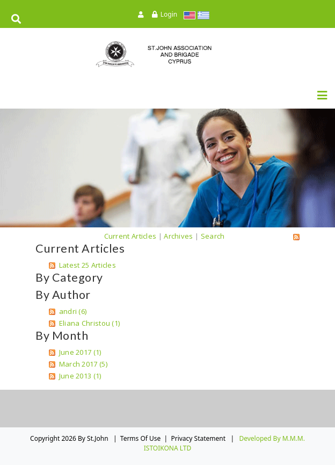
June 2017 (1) (80, 352)
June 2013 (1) (80, 376)
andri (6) (73, 311)
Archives (178, 236)
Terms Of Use (140, 438)
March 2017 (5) (83, 364)
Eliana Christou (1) (89, 323)
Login (169, 14)
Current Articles (130, 236)
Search (213, 236)
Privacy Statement (198, 438)
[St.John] (167, 54)
